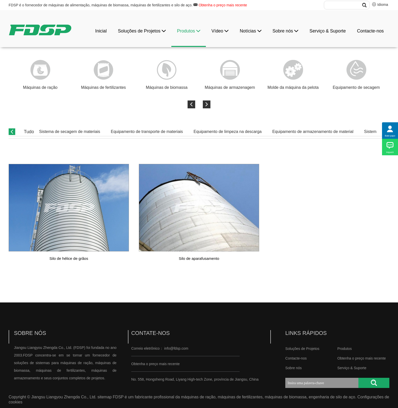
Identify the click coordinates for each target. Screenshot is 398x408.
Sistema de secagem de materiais (69, 131)
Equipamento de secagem (356, 87)
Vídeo (219, 30)
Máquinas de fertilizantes (103, 87)
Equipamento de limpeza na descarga (228, 131)
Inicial (101, 30)
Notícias (250, 30)
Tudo (29, 131)
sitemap (104, 397)
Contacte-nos (370, 30)
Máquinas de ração (40, 87)
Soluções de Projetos (142, 30)
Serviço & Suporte (327, 30)
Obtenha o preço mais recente (222, 5)
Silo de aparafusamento (199, 258)
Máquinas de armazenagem (230, 87)
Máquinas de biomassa (166, 87)
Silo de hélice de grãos (68, 258)
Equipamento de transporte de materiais (147, 131)
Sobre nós (285, 30)
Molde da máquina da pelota (293, 87)
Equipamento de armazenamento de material (313, 131)
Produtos (188, 30)
